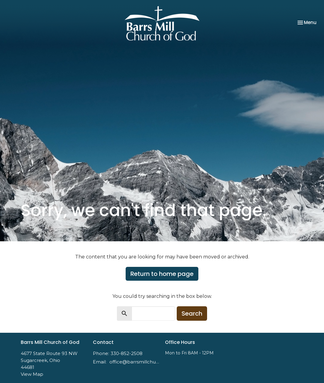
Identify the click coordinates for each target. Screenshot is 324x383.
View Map (32, 374)
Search (192, 313)
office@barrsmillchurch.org (134, 362)
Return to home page (162, 274)
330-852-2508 (126, 353)
